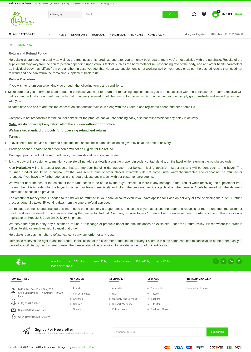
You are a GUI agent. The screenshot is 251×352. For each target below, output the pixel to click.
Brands (77, 288)
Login (190, 34)
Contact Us (157, 288)
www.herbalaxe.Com (83, 347)
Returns (155, 293)
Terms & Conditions (77, 261)
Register (200, 34)
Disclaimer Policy (122, 261)
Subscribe (217, 332)
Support (155, 298)
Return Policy (143, 261)
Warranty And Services (124, 298)
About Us (56, 261)
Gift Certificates (81, 293)
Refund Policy (24, 44)
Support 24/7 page (122, 304)
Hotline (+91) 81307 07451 (227, 34)
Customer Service (160, 309)
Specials (77, 304)
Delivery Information (62, 265)
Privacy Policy (100, 261)
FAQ (114, 293)
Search (77, 309)
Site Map (156, 304)
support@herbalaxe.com (32, 310)
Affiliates (78, 298)
